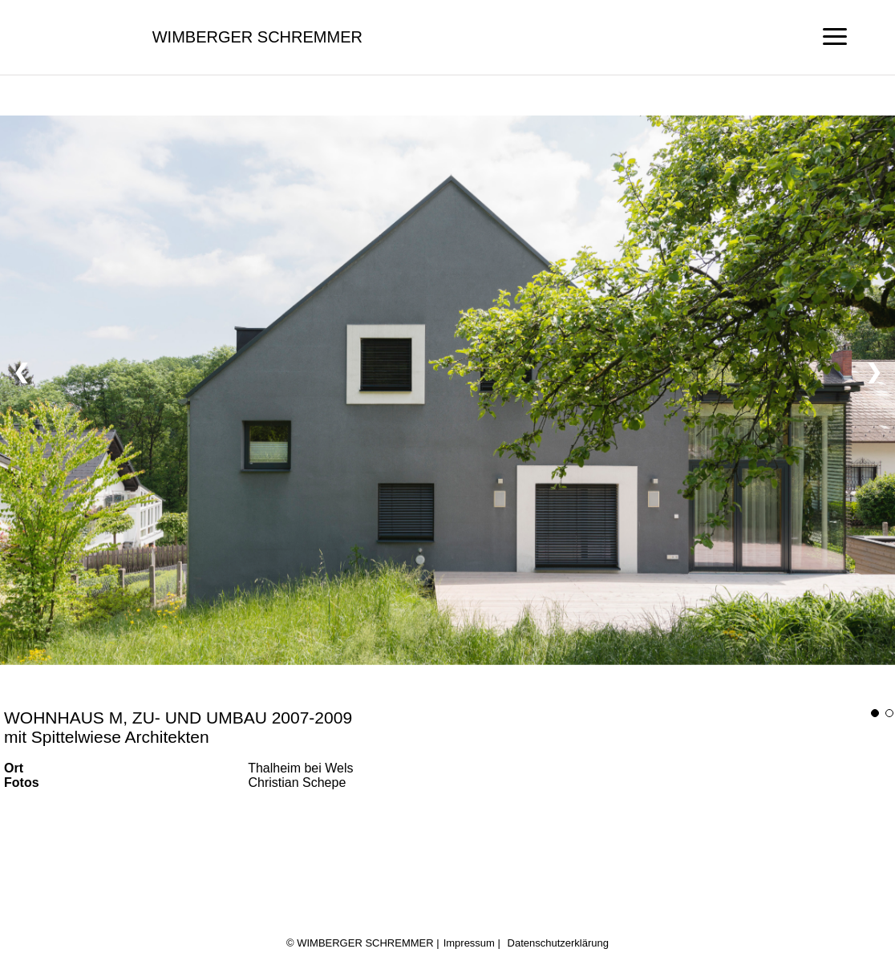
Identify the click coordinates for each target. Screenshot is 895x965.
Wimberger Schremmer (257, 37)
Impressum (469, 943)
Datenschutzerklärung (558, 943)
